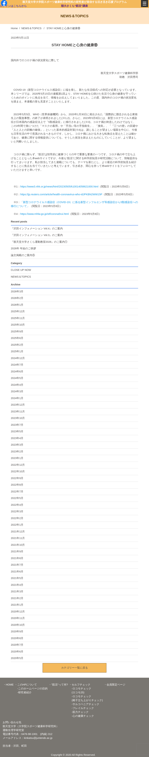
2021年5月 (17, 578)
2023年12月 (18, 404)
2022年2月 (17, 518)
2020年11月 (18, 618)
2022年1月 (17, 524)
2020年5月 (17, 658)
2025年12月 (18, 311)
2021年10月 (18, 544)
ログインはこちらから (13, 5)
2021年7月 (17, 564)
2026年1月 (17, 304)
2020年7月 (17, 644)
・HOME (8, 684)
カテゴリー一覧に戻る (74, 667)
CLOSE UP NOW (21, 270)
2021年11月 (18, 538)
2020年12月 (18, 611)
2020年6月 (17, 651)
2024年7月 (17, 364)
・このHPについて (26, 684)
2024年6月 (17, 371)
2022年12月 (18, 464)
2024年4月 (17, 384)
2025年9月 (17, 331)
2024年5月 (17, 378)
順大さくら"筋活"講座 (74, 5)
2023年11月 (18, 411)
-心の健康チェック (81, 715)
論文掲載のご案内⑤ (23, 255)
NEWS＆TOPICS (31, 28)
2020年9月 (17, 631)
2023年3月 (17, 444)
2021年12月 (18, 531)
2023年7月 (17, 424)
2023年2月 (17, 451)
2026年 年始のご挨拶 (23, 248)
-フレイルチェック (81, 708)
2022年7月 (17, 491)
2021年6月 (17, 571)
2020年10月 (18, 624)
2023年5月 (17, 431)
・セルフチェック (79, 684)
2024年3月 (17, 391)
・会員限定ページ (114, 684)
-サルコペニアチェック (84, 704)
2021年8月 (17, 558)
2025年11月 (18, 318)
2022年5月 (17, 498)
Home (14, 28)
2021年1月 (17, 604)
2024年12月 (18, 358)
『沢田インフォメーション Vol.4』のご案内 (37, 228)
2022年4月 (17, 504)
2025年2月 (17, 344)
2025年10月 (18, 324)
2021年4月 (17, 584)
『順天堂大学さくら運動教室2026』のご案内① (39, 241)
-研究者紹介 (23, 692)
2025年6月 (17, 338)
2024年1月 (17, 398)
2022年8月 (17, 484)
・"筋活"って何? (58, 684)
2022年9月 (17, 478)
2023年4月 (17, 438)
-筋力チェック (79, 712)
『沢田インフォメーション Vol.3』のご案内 (37, 235)
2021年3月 (17, 591)
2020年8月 (17, 638)
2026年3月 (17, 291)
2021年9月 (17, 551)
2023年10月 (18, 418)
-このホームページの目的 (31, 688)
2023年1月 (17, 458)
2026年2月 (17, 298)
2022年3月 (17, 511)
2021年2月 (17, 598)
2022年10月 (18, 471)
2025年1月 (17, 351)
